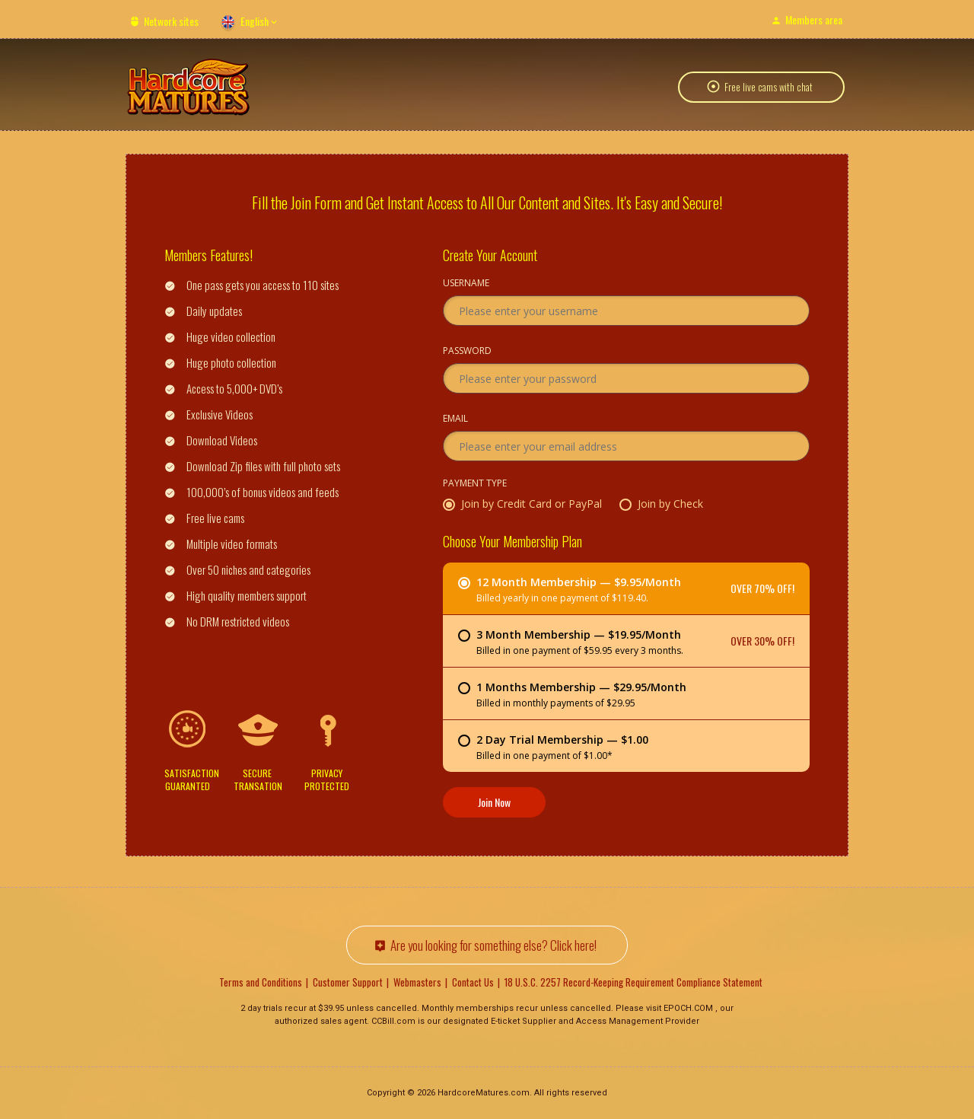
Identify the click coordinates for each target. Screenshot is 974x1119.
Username (466, 284)
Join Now (494, 802)
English (254, 21)
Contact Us (473, 982)
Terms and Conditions (260, 982)
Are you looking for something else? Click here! (493, 945)
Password (467, 351)
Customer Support (348, 982)
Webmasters (417, 982)
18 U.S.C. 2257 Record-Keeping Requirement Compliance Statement (633, 982)
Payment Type (475, 484)
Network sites (171, 21)
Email (455, 419)
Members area (813, 19)
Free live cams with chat (768, 86)
